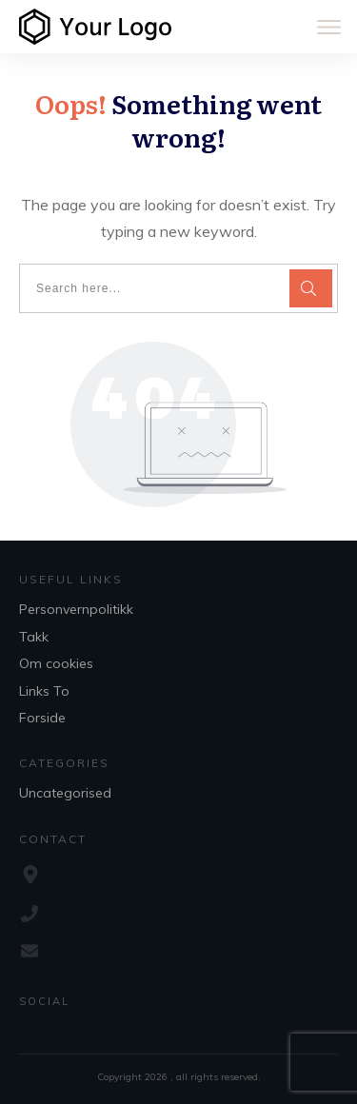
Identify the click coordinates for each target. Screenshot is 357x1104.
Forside (42, 717)
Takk (34, 636)
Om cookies (56, 663)
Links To (44, 691)
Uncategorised (65, 792)
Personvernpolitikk (76, 609)
